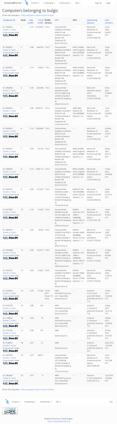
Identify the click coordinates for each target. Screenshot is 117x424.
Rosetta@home (12, 2)
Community (65, 3)
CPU (57, 20)
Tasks (13, 29)
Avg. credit (30, 21)
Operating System (92, 21)
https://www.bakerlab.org (58, 421)
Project (35, 3)
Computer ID (9, 20)
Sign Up (98, 3)
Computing (49, 3)
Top (111, 401)
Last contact (109, 21)
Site (77, 3)
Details (6, 29)
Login (108, 3)
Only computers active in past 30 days (37, 15)
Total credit (40, 21)
